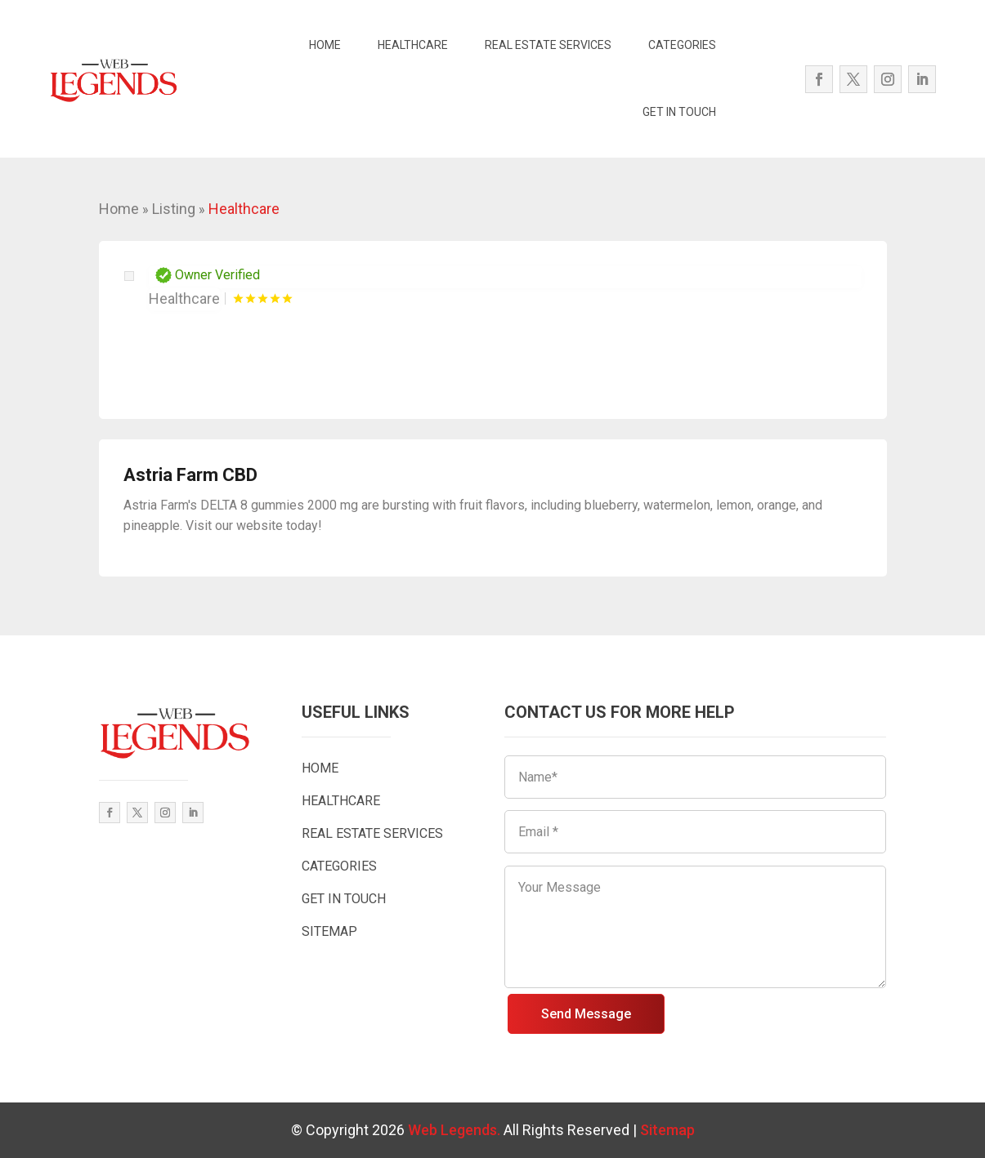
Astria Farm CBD (190, 475)
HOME (325, 44)
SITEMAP (329, 931)
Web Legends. (456, 1129)
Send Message (586, 1014)
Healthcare (244, 208)
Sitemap (667, 1129)
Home (119, 208)
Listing (173, 208)
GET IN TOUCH (679, 111)
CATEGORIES (682, 44)
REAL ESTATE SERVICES (548, 44)
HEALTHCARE (413, 44)
